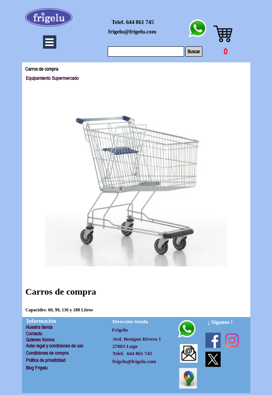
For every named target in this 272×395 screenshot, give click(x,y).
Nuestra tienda (39, 327)
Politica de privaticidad (45, 360)
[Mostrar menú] (49, 42)
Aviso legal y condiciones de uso (54, 346)
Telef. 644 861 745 (133, 22)
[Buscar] (146, 51)
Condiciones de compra (47, 353)
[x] (213, 359)
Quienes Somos (40, 340)
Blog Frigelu (37, 368)
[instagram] (232, 340)
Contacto (34, 333)
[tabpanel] (136, 292)
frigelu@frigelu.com (132, 32)
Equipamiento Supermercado (52, 78)
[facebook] (213, 340)
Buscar (194, 51)
